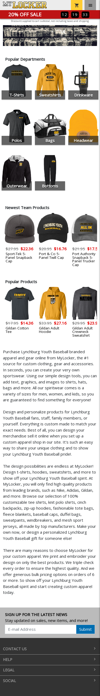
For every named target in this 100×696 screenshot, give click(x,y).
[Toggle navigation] (90, 5)
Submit (85, 629)
